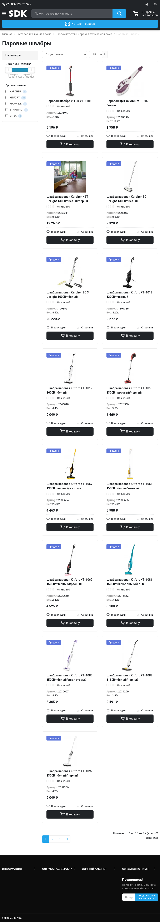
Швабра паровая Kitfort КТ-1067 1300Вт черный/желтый (69, 486)
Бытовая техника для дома (34, 34)
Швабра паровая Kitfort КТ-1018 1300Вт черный (129, 294)
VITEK (13, 116)
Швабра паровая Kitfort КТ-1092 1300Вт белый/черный (69, 773)
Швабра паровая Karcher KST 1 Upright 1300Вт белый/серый (68, 199)
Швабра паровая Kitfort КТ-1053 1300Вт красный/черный (129, 390)
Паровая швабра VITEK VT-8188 (68, 101)
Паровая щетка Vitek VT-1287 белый (127, 103)
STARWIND (16, 110)
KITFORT (15, 97)
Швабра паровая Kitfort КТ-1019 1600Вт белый (69, 390)
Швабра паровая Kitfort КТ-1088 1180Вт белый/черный (129, 677)
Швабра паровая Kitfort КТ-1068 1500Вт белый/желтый (129, 486)
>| (66, 839)
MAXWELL (16, 104)
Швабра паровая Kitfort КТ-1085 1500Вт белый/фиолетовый (69, 677)
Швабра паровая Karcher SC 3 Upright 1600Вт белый (67, 294)
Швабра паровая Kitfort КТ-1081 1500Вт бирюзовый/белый (129, 582)
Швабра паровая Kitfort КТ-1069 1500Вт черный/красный (69, 582)
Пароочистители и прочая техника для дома (84, 34)
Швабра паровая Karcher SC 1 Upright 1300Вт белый (127, 199)
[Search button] (119, 13)
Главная (7, 34)
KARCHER (16, 91)
